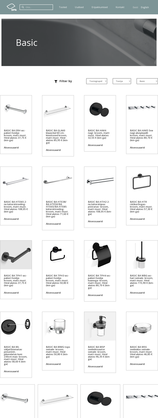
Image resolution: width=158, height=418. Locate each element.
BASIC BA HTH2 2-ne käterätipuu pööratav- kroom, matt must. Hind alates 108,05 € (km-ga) (100, 208)
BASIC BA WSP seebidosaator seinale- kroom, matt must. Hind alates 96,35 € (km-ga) (99, 353)
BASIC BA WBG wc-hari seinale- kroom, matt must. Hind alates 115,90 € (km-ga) (142, 280)
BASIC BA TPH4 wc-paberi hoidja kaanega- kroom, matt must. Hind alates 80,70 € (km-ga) (99, 281)
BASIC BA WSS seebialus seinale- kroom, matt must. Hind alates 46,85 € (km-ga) (141, 351)
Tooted (63, 7)
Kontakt (120, 7)
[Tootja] (122, 81)
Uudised (79, 7)
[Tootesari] (147, 81)
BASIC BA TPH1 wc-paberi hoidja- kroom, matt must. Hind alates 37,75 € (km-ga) (15, 280)
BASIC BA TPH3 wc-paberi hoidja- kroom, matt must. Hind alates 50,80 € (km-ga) (57, 280)
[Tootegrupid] (96, 81)
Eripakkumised (100, 7)
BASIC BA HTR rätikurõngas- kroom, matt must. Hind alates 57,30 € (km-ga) (141, 206)
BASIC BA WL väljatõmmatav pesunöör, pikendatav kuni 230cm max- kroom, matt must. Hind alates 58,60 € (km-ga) (15, 355)
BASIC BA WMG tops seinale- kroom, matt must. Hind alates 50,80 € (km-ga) (58, 351)
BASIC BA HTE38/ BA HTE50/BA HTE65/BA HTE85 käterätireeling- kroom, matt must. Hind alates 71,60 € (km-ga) (57, 209)
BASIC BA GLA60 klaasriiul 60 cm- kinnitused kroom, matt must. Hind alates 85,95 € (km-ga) (57, 136)
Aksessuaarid (11, 147)
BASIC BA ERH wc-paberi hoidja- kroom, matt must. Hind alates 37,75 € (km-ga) (15, 135)
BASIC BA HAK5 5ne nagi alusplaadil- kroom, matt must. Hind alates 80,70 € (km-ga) (141, 135)
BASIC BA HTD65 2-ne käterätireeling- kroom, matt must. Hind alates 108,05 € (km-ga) (16, 206)
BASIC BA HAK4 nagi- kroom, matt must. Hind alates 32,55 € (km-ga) (99, 134)
